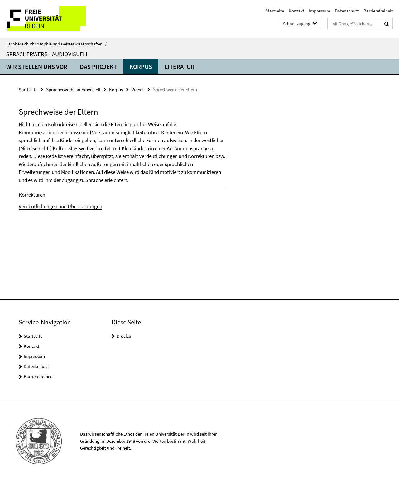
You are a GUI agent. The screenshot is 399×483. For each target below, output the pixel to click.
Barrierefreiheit (378, 11)
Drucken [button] (124, 336)
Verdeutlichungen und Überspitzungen (60, 206)
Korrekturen (32, 194)
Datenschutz (347, 11)
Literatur (180, 66)
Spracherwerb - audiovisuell (47, 54)
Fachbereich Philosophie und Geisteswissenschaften (56, 44)
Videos (138, 90)
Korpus (140, 66)
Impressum (319, 11)
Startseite (274, 11)
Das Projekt (98, 66)
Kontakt (296, 11)
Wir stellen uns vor (36, 66)
